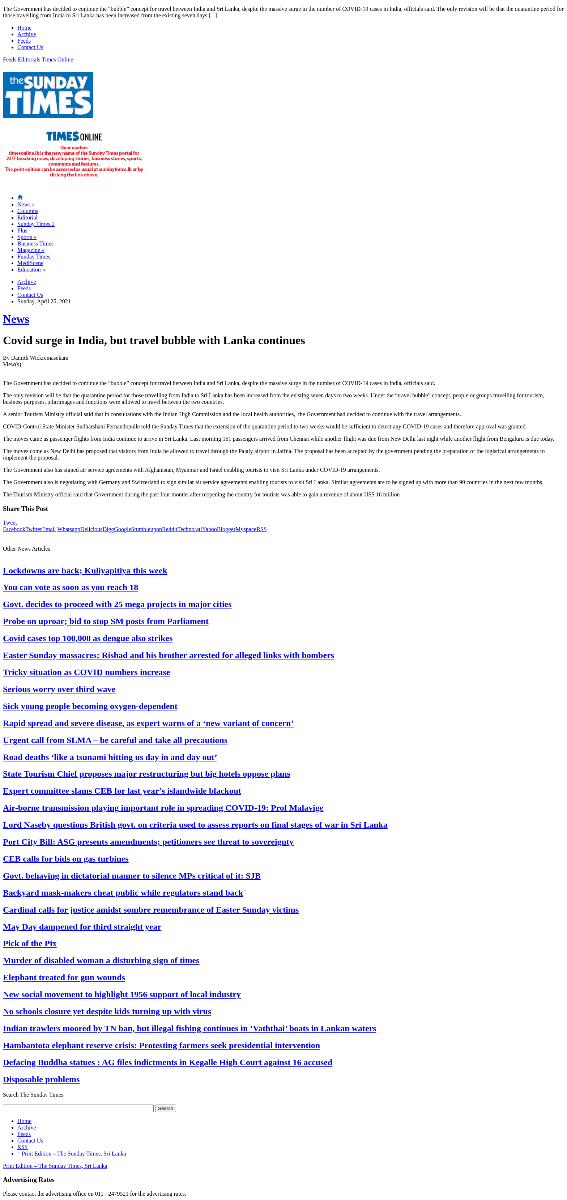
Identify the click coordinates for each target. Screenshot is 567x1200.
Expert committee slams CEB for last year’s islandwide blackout (122, 790)
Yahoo (209, 529)
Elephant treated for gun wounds (64, 977)
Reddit (170, 529)
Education (31, 269)
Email (49, 529)
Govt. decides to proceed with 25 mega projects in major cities (117, 604)
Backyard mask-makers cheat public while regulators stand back (123, 892)
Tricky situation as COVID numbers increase (86, 672)
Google (122, 529)
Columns (27, 211)
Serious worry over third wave (59, 689)
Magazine (30, 250)
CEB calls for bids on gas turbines (66, 858)
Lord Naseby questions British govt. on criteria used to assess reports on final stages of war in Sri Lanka (195, 824)
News (26, 204)
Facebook (14, 529)
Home (24, 28)
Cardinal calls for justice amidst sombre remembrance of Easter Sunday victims (151, 909)
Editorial (27, 217)
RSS (261, 529)
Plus (22, 230)
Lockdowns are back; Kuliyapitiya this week (85, 570)
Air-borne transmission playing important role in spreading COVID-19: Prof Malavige (163, 807)
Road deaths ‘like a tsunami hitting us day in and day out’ (110, 757)
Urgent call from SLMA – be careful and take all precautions (115, 740)
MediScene (30, 263)
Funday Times (33, 256)
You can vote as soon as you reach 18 (70, 587)
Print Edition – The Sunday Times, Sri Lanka (71, 1153)
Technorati (190, 529)
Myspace (245, 529)
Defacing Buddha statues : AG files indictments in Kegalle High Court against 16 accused (167, 1062)
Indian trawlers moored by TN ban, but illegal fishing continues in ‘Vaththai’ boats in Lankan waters (189, 1028)
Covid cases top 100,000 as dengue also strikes (87, 638)
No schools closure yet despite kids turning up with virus (107, 1011)
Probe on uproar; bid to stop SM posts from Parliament (106, 621)
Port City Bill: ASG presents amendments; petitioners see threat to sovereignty (148, 841)
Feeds (24, 41)
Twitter (33, 529)
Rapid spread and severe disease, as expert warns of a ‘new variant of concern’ (148, 723)
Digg (108, 529)
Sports (27, 237)
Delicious (91, 529)
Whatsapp (68, 529)
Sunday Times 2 (36, 224)
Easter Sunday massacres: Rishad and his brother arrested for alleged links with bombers (168, 655)
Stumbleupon (146, 529)
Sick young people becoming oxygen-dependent (90, 706)
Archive (26, 34)
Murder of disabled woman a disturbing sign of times (101, 960)
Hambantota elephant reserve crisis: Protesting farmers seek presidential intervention (161, 1045)
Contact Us (30, 47)
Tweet (10, 523)
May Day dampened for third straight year (82, 926)
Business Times (35, 243)
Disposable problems (41, 1079)
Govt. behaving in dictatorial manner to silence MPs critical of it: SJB (132, 875)
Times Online (57, 59)
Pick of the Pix (30, 943)
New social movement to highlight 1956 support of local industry (122, 994)
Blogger (226, 529)
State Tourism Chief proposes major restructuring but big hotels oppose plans (146, 773)
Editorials (29, 59)
